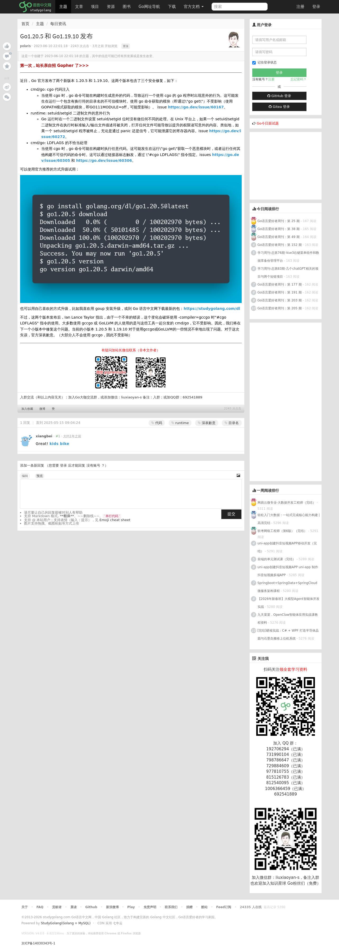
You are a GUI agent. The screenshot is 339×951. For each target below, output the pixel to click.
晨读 (73, 907)
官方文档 (194, 6)
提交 (231, 514)
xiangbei (44, 436)
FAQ (39, 907)
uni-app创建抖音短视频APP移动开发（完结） (287, 547)
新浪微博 (112, 907)
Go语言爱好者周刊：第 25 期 (279, 221)
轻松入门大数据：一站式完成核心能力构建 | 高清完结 (289, 519)
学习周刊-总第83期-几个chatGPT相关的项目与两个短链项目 (288, 272)
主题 (63, 6)
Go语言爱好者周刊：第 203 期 (280, 300)
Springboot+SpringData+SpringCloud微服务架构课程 (287, 587)
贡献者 (57, 907)
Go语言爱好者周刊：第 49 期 (279, 237)
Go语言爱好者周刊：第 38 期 (279, 229)
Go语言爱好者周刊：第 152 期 (280, 245)
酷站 (204, 907)
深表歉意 (207, 423)
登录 (316, 6)
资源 (111, 6)
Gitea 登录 (279, 107)
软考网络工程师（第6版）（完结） (282, 531)
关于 (24, 907)
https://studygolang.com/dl (212, 308)
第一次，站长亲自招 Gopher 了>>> (54, 65)
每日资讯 (58, 23)
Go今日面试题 (268, 123)
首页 (25, 23)
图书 (127, 6)
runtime (180, 423)
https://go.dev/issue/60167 (196, 107)
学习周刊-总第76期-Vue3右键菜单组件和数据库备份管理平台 (288, 257)
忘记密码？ (298, 79)
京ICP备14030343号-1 (38, 943)
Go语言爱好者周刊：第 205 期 (280, 308)
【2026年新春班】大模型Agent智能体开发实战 (288, 603)
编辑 (25, 476)
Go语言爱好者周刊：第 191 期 (280, 292)
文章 (79, 6)
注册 (300, 6)
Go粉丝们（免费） (304, 883)
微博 (42, 409)
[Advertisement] (289, 165)
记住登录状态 (264, 63)
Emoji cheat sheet (114, 520)
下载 (172, 6)
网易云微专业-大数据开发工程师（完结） (287, 502)
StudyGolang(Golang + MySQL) (65, 923)
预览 (39, 476)
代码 (156, 423)
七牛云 (117, 923)
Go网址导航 (150, 5)
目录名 (232, 423)
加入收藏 (27, 409)
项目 (95, 6)
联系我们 (171, 907)
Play (131, 907)
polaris (25, 46)
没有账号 (93, 465)
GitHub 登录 (279, 96)
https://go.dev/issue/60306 (104, 160)
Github (91, 907)
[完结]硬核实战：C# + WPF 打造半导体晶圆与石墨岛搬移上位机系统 (288, 634)
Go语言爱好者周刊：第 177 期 (280, 284)
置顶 (125, 46)
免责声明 (150, 907)
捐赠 (189, 907)
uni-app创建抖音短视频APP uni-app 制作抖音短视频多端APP (288, 571)
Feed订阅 (223, 907)
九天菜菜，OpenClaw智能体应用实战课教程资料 (288, 618)
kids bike (59, 444)
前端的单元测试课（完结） (277, 559)
